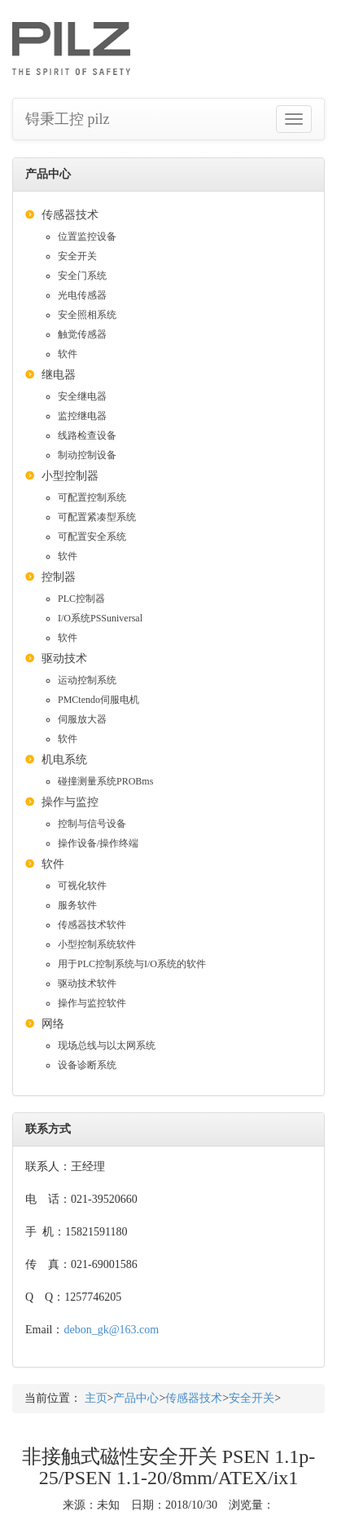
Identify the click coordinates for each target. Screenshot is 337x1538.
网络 (53, 1024)
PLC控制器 (81, 598)
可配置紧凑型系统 (97, 517)
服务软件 (77, 905)
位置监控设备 (87, 236)
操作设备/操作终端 (98, 843)
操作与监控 (70, 802)
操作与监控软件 (92, 1003)
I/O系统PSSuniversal (100, 618)
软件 (67, 354)
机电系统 (64, 760)
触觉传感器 (82, 334)
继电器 (59, 375)
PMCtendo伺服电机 (98, 699)
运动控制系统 (87, 680)
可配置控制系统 (92, 497)
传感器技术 (70, 215)
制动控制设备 (87, 455)
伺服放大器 (82, 719)
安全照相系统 (87, 314)
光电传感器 (82, 295)
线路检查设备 (87, 435)
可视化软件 (82, 885)
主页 (96, 1398)
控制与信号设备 (92, 823)
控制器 (59, 577)
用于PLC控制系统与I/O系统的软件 (132, 964)
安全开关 (77, 256)
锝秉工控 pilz (67, 119)
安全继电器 (82, 396)
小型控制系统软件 (97, 944)
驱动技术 (64, 658)
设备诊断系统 (87, 1065)
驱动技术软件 (87, 983)
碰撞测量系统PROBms (105, 781)
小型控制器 (70, 476)
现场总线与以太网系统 (106, 1045)
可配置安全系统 (92, 536)
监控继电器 (82, 416)
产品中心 (136, 1398)
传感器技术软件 (92, 924)
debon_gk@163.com (111, 1330)
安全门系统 (82, 275)
